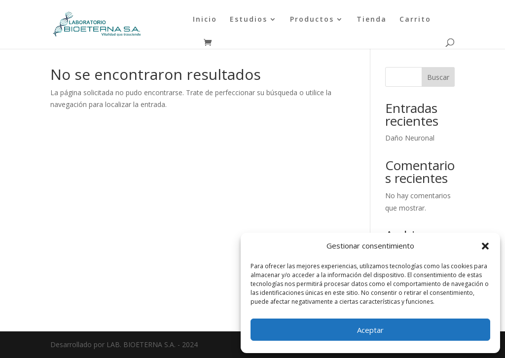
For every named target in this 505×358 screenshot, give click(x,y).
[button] (485, 246)
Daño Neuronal (409, 138)
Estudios (248, 20)
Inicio (205, 20)
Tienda (372, 20)
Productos (312, 20)
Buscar (438, 77)
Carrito (415, 20)
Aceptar (370, 330)
